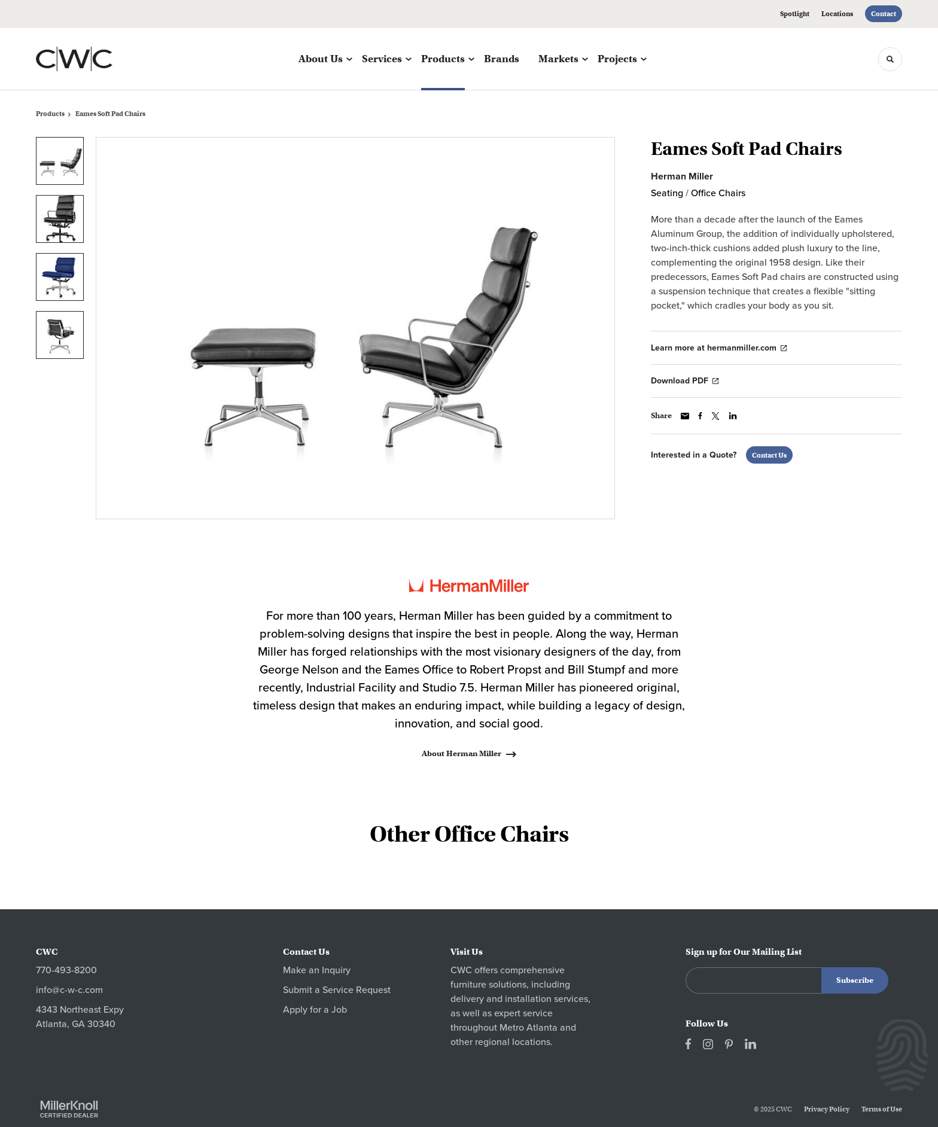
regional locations (512, 1042)
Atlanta (542, 1028)
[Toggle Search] (890, 59)
